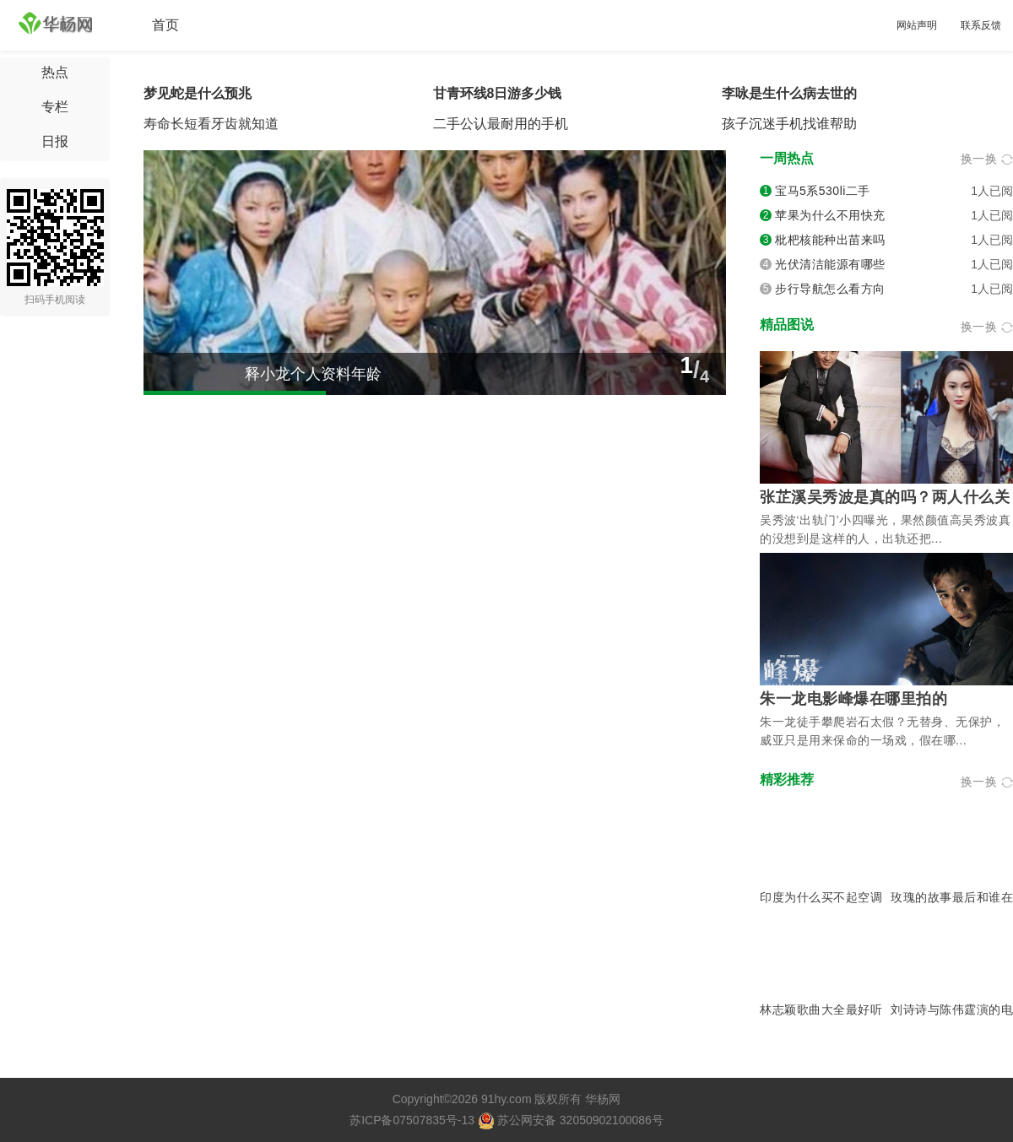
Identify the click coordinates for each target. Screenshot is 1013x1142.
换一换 (987, 158)
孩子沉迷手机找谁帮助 (789, 123)
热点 (54, 72)
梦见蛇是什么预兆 (198, 93)
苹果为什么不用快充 (830, 215)
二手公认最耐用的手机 (500, 123)
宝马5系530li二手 (822, 191)
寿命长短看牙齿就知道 (211, 123)
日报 (54, 141)
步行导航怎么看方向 (830, 289)
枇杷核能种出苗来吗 (830, 240)
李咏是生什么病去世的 (789, 93)
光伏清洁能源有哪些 (830, 264)
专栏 (54, 107)
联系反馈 (981, 25)
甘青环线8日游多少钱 (497, 93)
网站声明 (917, 25)
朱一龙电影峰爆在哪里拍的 (853, 698)
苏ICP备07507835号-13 (411, 1120)
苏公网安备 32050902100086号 (571, 1120)
